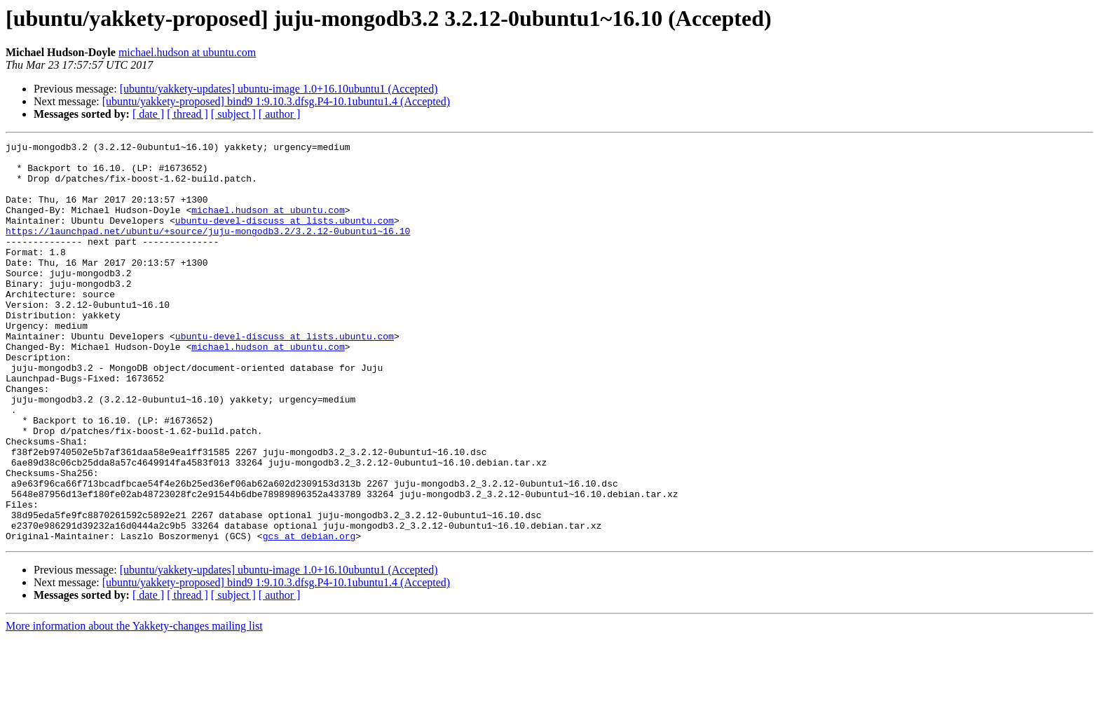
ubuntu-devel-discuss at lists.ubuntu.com (284, 237)
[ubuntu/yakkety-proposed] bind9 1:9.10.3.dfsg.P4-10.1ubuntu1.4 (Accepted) (276, 101)
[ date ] (148, 114)
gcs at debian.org (309, 615)
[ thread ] (187, 114)
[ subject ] (233, 114)
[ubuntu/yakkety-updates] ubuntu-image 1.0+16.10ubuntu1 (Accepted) (279, 89)
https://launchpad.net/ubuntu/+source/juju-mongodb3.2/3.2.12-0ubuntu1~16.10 (208, 249)
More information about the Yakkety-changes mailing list (134, 706)
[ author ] (280, 114)
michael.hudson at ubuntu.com (187, 52)
